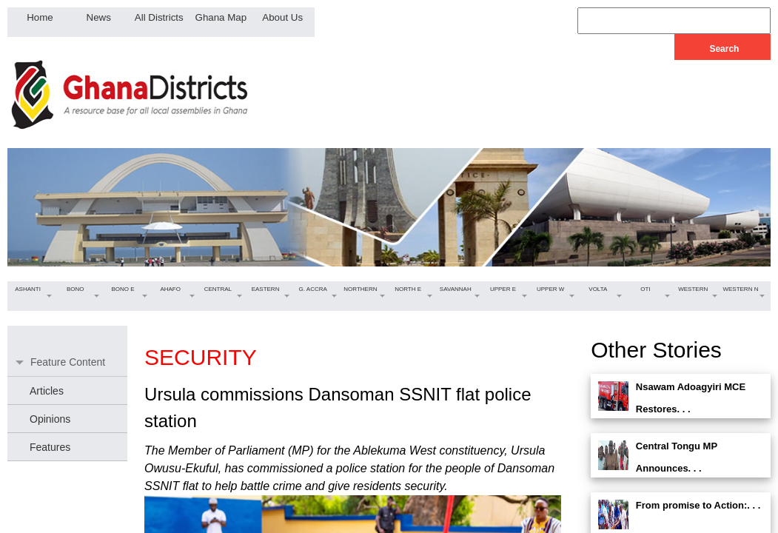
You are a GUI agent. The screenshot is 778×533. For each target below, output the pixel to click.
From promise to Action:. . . (698, 505)
